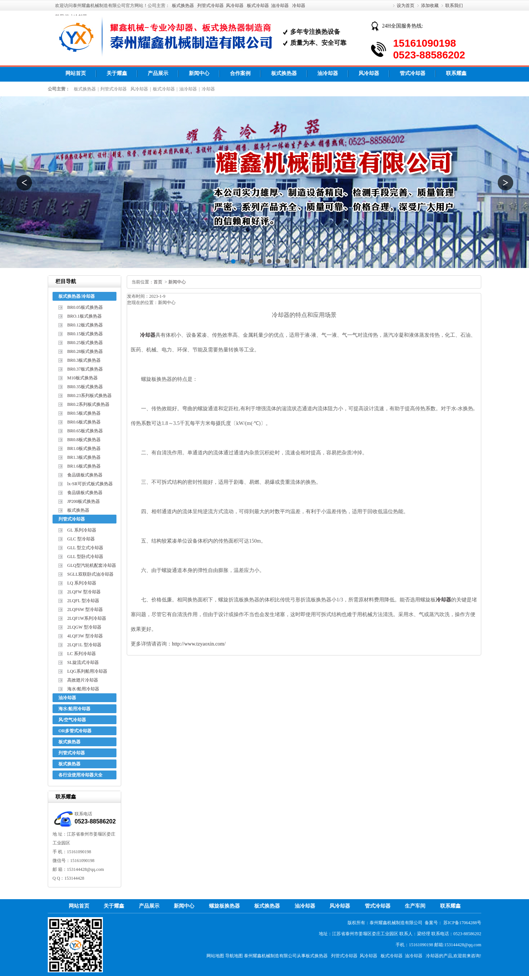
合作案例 (240, 73)
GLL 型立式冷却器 (85, 547)
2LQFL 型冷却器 (83, 600)
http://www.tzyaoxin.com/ (199, 644)
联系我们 (454, 5)
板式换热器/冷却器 (76, 296)
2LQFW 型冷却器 (84, 591)
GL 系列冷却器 (81, 530)
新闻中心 (199, 73)
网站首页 (75, 73)
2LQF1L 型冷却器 (84, 644)
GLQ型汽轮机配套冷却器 (91, 565)
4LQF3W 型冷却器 (85, 636)
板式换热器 (183, 5)
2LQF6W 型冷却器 (85, 609)
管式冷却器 (412, 73)
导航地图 (234, 955)
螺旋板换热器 (224, 906)
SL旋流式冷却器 (83, 662)
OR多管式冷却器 (74, 730)
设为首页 (405, 5)
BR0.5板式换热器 (84, 413)
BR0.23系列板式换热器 (89, 395)
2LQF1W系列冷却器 (86, 618)
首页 (158, 282)
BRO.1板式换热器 (84, 316)
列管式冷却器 (210, 5)
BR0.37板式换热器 (85, 369)
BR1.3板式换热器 (84, 457)
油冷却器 (280, 5)
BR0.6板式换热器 (84, 422)
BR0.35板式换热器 (85, 386)
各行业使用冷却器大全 (80, 774)
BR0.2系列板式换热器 (88, 404)
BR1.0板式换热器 (84, 448)
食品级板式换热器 (84, 475)
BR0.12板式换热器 (85, 325)
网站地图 (215, 955)
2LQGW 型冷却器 (84, 627)
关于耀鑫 (117, 73)
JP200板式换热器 (83, 501)
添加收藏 (430, 5)
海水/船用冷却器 (83, 688)
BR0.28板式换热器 (85, 351)
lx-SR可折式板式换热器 (90, 483)
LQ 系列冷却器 (81, 583)
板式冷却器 (258, 5)
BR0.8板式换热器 (84, 439)
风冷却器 (235, 5)
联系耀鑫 (456, 73)
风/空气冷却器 (72, 719)
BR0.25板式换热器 (85, 342)
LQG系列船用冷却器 (87, 671)
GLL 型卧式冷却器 (85, 556)
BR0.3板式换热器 (84, 360)
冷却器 (298, 5)
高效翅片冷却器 (82, 680)
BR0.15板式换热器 (85, 333)
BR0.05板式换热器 (85, 307)
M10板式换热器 (82, 377)
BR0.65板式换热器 (85, 430)
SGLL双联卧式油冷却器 (90, 574)
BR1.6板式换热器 (84, 466)
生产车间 (415, 906)
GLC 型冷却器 (81, 538)
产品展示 (158, 73)
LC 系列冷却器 (81, 653)
